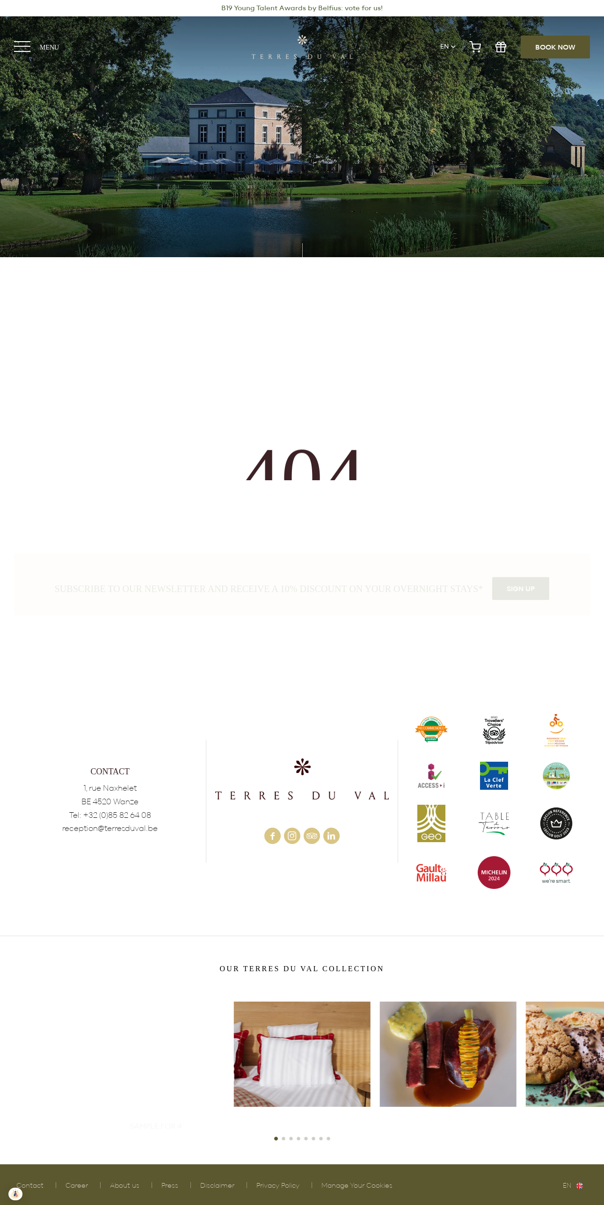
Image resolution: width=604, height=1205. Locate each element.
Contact (30, 1185)
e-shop (475, 47)
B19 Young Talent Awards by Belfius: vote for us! (302, 8)
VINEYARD (155, 1067)
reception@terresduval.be (110, 828)
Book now (555, 47)
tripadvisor (312, 836)
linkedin (331, 836)
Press (169, 1185)
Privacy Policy (277, 1185)
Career (76, 1185)
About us (124, 1185)
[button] (276, 1138)
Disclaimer (217, 1185)
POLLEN (448, 1067)
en (444, 46)
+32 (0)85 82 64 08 (117, 815)
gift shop (501, 47)
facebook (272, 836)
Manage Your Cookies (357, 1185)
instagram (292, 836)
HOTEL (301, 1067)
